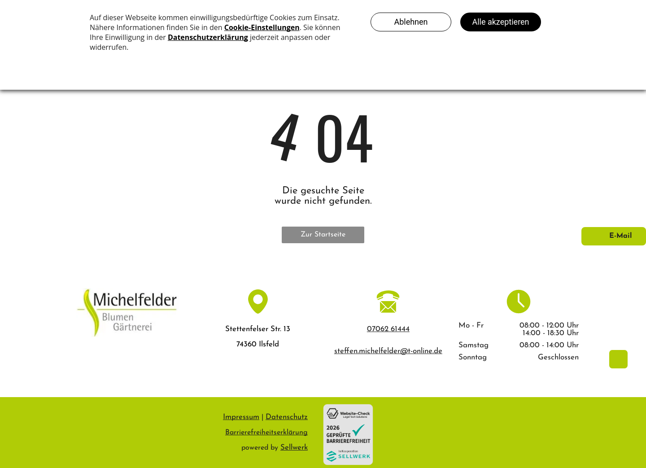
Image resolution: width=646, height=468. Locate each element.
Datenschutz (287, 417)
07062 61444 (388, 329)
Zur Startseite (323, 234)
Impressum (241, 417)
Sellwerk (294, 447)
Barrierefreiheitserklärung (266, 432)
